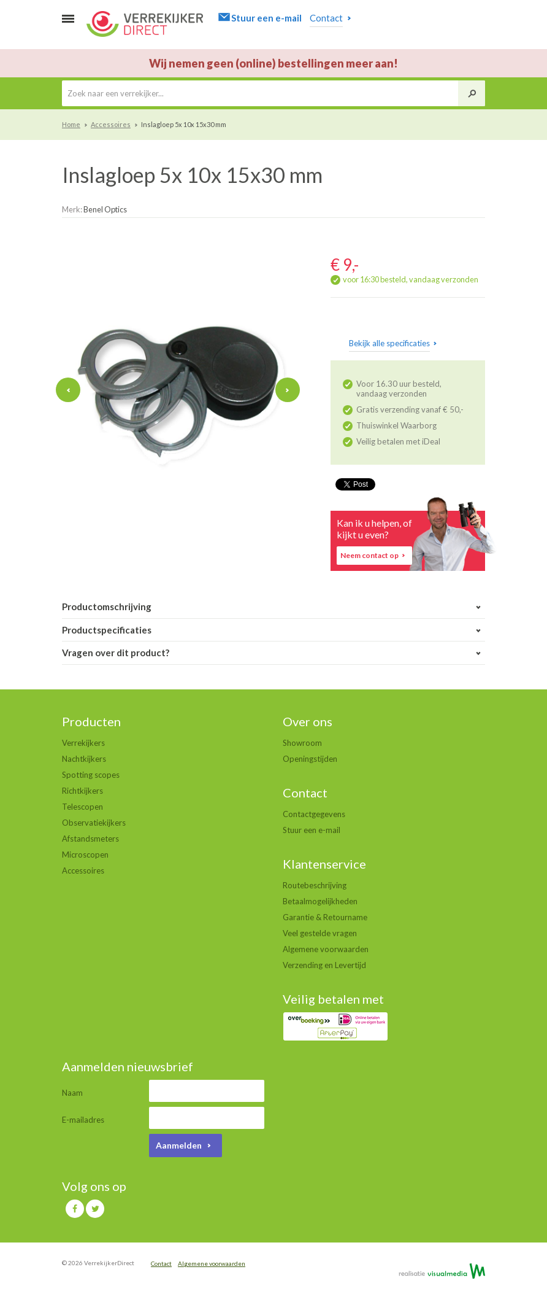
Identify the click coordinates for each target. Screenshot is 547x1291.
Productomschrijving (273, 607)
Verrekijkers (83, 743)
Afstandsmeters (90, 838)
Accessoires (111, 124)
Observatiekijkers (94, 823)
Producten (91, 721)
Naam (72, 1093)
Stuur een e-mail (311, 830)
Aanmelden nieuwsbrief (127, 1066)
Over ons (307, 721)
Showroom (302, 743)
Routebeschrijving (314, 885)
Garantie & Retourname (325, 917)
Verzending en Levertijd (324, 965)
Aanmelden (186, 1145)
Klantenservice (324, 863)
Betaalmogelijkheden (320, 901)
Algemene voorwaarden (326, 949)
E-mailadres (83, 1120)
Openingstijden (310, 759)
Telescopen (82, 807)
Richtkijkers (82, 791)
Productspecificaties (273, 630)
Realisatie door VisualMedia (442, 1271)
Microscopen (85, 854)
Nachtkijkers (84, 759)
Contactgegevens (314, 814)
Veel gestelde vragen (320, 933)
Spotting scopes (91, 775)
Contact (305, 792)
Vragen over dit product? (273, 653)
